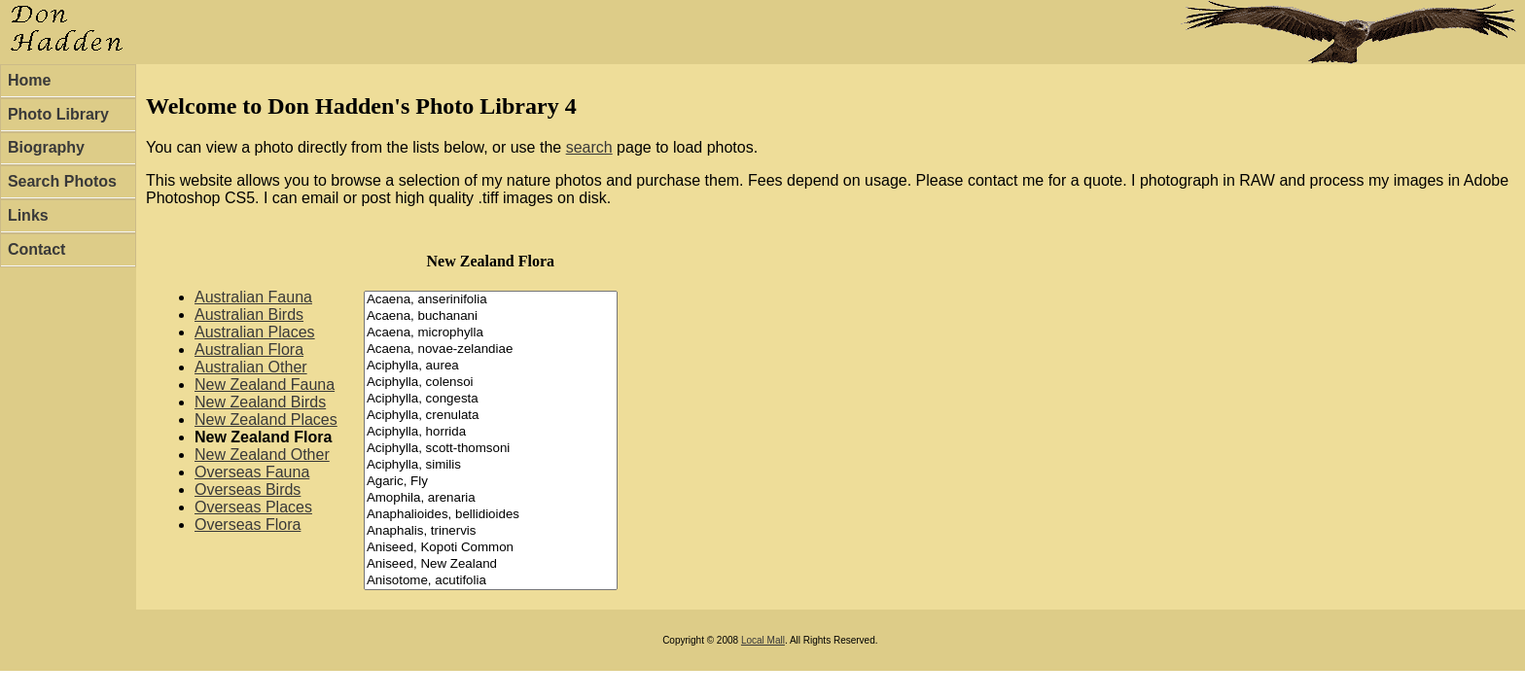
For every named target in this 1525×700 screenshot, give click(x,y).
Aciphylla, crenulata (491, 415)
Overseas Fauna (252, 472)
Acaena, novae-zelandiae (491, 349)
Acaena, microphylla (491, 333)
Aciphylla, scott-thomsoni (491, 448)
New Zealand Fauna (265, 384)
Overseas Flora (248, 524)
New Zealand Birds (260, 402)
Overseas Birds (248, 489)
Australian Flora (249, 349)
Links (28, 215)
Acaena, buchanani (491, 316)
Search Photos (62, 181)
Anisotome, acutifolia (491, 581)
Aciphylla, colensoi (491, 382)
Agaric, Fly (491, 481)
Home (29, 80)
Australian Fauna (253, 297)
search (589, 147)
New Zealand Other (262, 454)
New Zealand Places (266, 419)
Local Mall (763, 640)
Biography (46, 147)
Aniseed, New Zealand (491, 564)
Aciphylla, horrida (491, 432)
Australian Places (255, 332)
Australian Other (251, 367)
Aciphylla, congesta (491, 399)
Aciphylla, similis (491, 465)
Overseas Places (253, 507)
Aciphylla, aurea (491, 366)
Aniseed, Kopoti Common (491, 548)
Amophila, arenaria (491, 498)
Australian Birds (249, 314)
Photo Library (58, 114)
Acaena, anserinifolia (491, 300)
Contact (37, 249)
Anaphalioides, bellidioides (491, 515)
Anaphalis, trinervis (491, 531)
